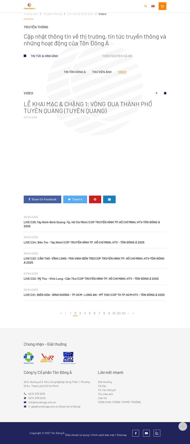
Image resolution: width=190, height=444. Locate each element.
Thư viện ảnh (102, 72)
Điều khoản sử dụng (77, 435)
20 (119, 313)
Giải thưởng (105, 381)
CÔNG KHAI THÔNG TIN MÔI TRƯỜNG (119, 402)
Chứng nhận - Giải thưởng (45, 344)
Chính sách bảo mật (102, 435)
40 (123, 313)
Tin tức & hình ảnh (44, 56)
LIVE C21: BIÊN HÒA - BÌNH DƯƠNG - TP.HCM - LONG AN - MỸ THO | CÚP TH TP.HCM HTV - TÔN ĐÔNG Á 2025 (94, 294)
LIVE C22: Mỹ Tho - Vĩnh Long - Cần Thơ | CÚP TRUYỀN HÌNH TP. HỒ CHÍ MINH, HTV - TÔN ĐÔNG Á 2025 (91, 278)
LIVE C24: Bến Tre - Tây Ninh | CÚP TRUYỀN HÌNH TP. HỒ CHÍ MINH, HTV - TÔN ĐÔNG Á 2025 (84, 242)
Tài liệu (102, 386)
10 (113, 313)
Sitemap (122, 435)
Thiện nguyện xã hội (117, 56)
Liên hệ (102, 398)
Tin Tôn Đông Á (75, 72)
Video (122, 72)
